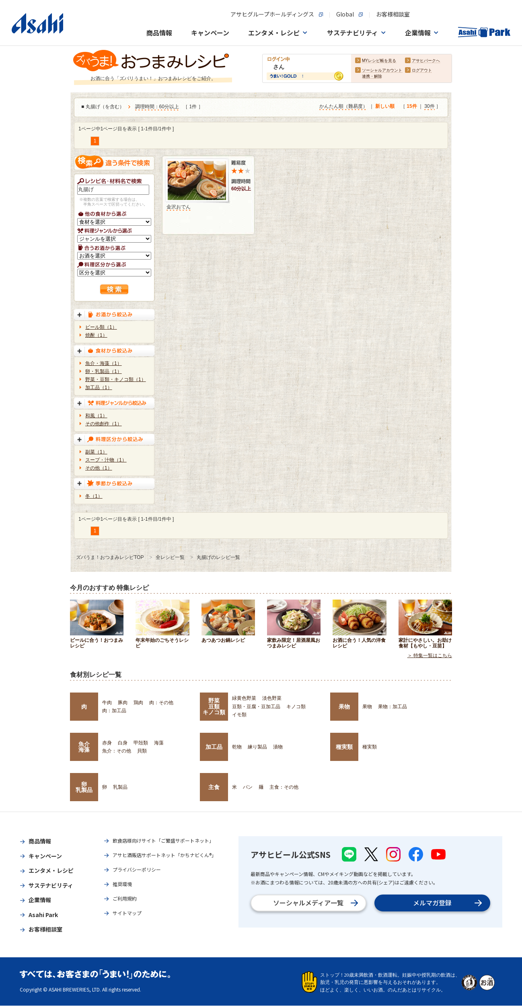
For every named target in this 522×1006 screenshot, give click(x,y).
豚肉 (122, 702)
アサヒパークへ (426, 61)
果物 (344, 706)
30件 (429, 106)
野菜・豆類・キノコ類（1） (115, 379)
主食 (214, 787)
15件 (412, 106)
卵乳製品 (84, 787)
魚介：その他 (116, 751)
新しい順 (385, 106)
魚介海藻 (84, 747)
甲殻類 (141, 743)
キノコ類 (296, 706)
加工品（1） (98, 387)
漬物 (278, 747)
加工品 (214, 747)
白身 (122, 743)
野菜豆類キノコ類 (214, 706)
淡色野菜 (272, 698)
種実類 (344, 747)
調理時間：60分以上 (157, 107)
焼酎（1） (96, 335)
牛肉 (107, 702)
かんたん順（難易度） (343, 106)
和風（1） (96, 415)
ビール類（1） (101, 327)
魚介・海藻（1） (103, 363)
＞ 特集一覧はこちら (429, 656)
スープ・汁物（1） (106, 460)
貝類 (142, 751)
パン (248, 787)
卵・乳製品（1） (103, 371)
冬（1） (94, 496)
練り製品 (257, 747)
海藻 (159, 743)
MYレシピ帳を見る (379, 61)
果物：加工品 (392, 706)
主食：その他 (283, 787)
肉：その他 (161, 702)
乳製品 (120, 787)
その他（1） (98, 468)
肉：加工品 (114, 710)
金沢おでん (178, 207)
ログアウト (422, 70)
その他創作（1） (103, 424)
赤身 (107, 743)
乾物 (237, 747)
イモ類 (239, 714)
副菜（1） (96, 452)
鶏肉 (138, 702)
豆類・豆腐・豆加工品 (256, 706)
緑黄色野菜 (244, 698)
